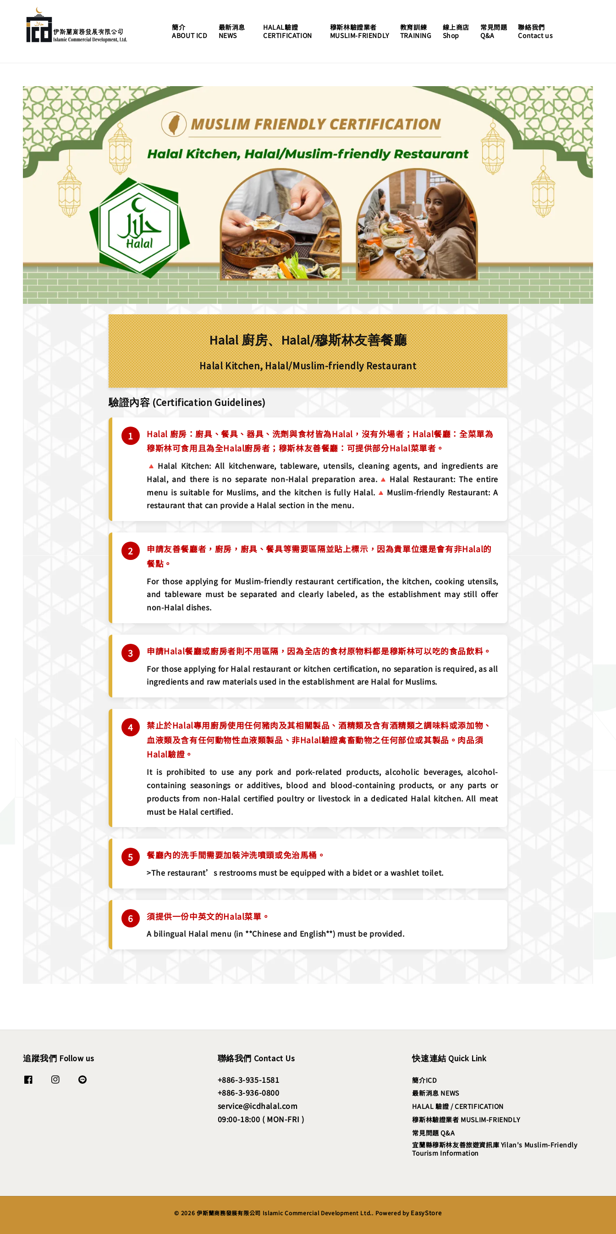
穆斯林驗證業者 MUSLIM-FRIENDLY (466, 1119)
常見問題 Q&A (433, 1132)
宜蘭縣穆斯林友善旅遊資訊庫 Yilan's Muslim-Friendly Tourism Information (494, 1148)
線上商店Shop (456, 31)
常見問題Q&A (493, 31)
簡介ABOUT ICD (189, 31)
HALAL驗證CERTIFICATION (287, 31)
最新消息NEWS (232, 31)
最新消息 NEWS (435, 1092)
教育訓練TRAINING (416, 31)
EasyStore (426, 1212)
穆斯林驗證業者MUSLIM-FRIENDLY (359, 31)
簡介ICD (424, 1080)
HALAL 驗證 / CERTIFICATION (457, 1106)
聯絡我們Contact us (535, 31)
